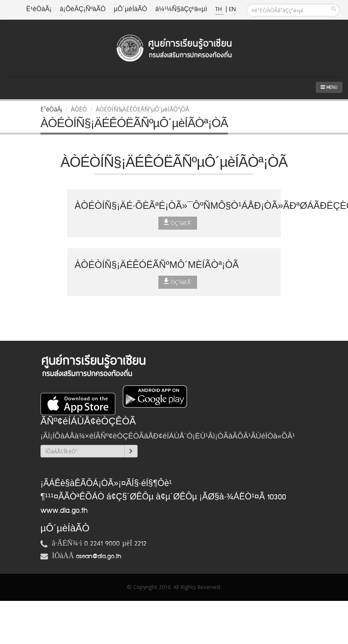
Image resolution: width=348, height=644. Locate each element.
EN (232, 9)
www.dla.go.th (64, 510)
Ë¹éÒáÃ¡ (39, 9)
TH (219, 9)
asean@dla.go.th (98, 556)
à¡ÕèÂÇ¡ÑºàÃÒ (83, 9)
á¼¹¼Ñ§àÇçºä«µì (181, 9)
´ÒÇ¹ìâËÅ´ (177, 222)
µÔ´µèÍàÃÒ (130, 9)
